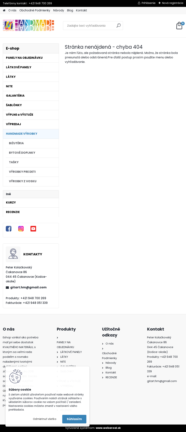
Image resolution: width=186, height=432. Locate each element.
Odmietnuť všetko (44, 419)
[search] (118, 27)
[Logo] (28, 25)
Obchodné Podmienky (34, 10)
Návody (58, 10)
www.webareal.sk (108, 428)
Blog (70, 10)
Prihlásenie (149, 3)
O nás (12, 10)
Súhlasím (74, 419)
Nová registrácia (172, 3)
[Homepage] (4, 10)
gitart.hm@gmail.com (28, 287)
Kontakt (81, 10)
